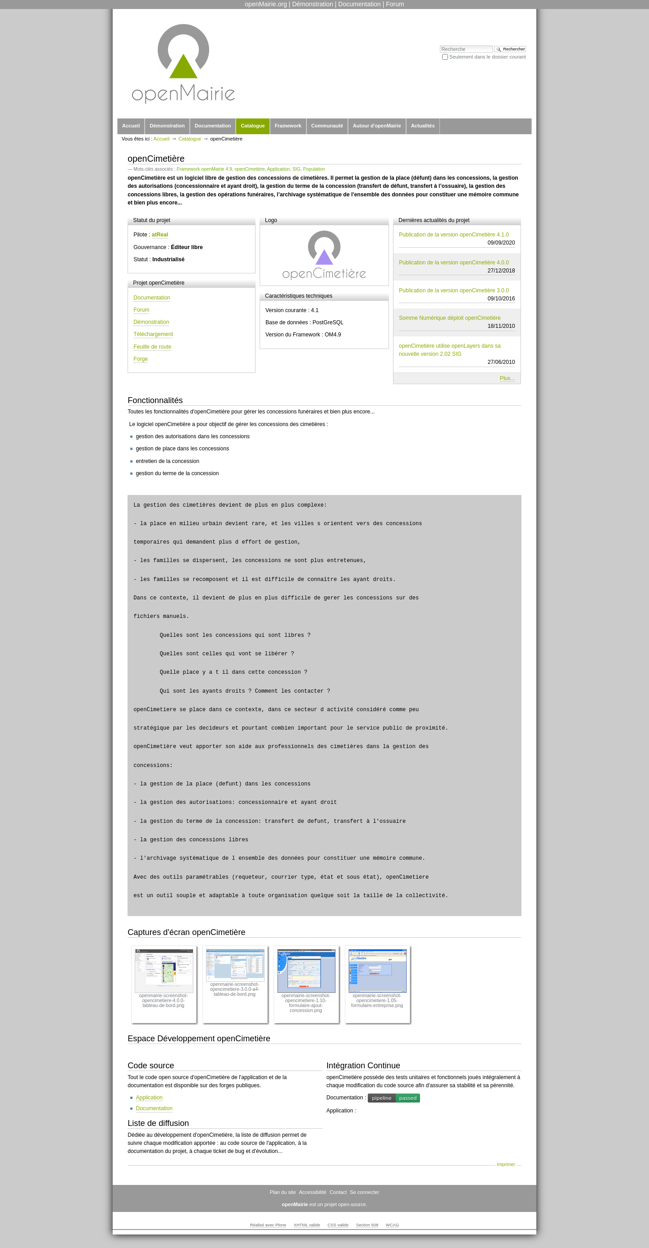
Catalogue (253, 125)
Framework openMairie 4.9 (204, 169)
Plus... (507, 378)
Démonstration (312, 4)
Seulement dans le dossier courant (487, 56)
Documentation (359, 4)
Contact (338, 1192)
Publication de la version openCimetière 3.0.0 (457, 295)
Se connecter (364, 1192)
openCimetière (249, 169)
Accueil (131, 125)
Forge (140, 359)
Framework (288, 125)
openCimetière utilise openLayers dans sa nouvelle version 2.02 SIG (457, 355)
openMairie (295, 1204)
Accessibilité (312, 1192)
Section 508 (367, 1225)
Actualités (423, 125)
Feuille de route (152, 347)
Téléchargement (153, 334)
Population (314, 169)
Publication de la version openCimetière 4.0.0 (457, 267)
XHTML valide (307, 1225)
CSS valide (338, 1225)
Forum (395, 4)
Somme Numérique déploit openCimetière (457, 322)
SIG (297, 169)
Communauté (327, 125)
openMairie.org (266, 4)
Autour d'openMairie (377, 125)
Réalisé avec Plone (268, 1225)
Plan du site (283, 1192)
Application (278, 169)
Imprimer (506, 1164)
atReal (160, 234)
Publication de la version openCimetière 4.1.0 (457, 239)
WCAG (392, 1225)
